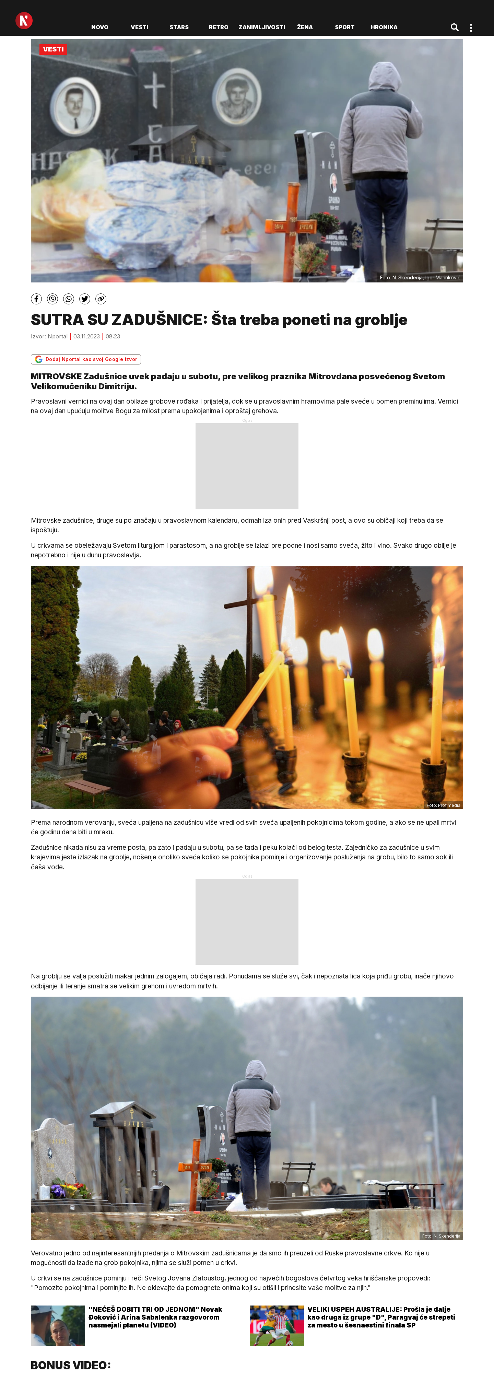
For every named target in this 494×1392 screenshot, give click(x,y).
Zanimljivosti (261, 27)
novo (99, 27)
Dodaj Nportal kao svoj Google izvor (86, 359)
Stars (179, 27)
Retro (218, 27)
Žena (305, 27)
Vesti (139, 27)
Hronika (384, 27)
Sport (345, 27)
